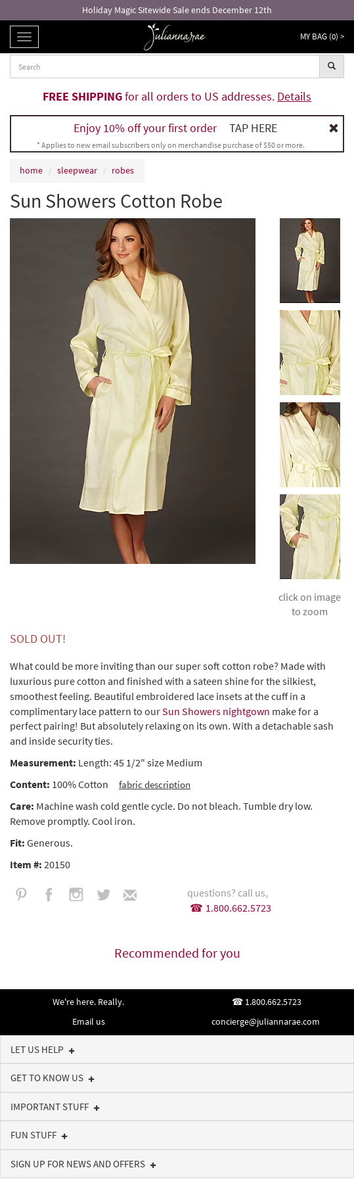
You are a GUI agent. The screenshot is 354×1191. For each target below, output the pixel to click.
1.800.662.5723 (238, 907)
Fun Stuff (39, 1135)
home (31, 170)
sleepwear (77, 170)
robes (123, 170)
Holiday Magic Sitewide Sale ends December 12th (177, 10)
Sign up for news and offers (83, 1163)
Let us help (43, 1049)
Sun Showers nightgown (217, 711)
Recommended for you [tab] (177, 953)
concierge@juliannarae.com (265, 1021)
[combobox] (165, 66)
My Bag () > (322, 36)
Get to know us (53, 1077)
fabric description (154, 784)
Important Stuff (55, 1106)
